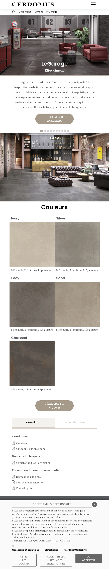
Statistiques (51, 549)
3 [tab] (48, 131)
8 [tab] (62, 131)
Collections (25, 11)
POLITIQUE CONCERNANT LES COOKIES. (48, 540)
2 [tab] (45, 131)
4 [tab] (51, 131)
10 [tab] (68, 131)
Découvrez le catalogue (55, 119)
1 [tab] (41, 131)
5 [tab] (54, 131)
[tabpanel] (54, 167)
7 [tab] (59, 131)
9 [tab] (65, 131)
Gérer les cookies (24, 560)
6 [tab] (57, 131)
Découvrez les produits (54, 405)
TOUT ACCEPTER (88, 558)
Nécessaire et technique (25, 549)
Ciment (39, 11)
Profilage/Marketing (75, 549)
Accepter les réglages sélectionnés (56, 560)
